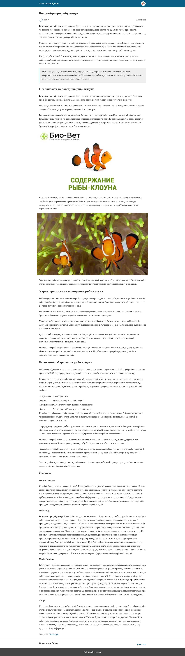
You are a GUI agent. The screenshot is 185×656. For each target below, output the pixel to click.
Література (53, 634)
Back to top (141, 644)
